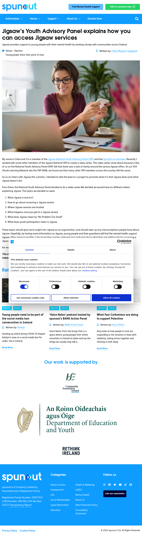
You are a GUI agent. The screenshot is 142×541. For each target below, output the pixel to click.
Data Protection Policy (86, 505)
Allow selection (70, 298)
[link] (22, 477)
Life (52, 495)
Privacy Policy (9, 531)
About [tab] (113, 249)
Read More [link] (7, 348)
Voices (33, 19)
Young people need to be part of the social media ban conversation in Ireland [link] (22, 319)
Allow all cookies (111, 298)
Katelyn (21, 328)
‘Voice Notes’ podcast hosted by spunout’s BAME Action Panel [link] (69, 317)
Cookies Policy (27, 531)
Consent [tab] (29, 249)
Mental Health (82, 495)
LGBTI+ (78, 490)
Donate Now (95, 19)
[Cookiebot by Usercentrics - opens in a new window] (119, 242)
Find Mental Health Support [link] (86, 7)
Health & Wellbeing (85, 485)
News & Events (58, 485)
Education (55, 510)
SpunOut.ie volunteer (114, 159)
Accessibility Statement (81, 512)
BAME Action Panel (74, 325)
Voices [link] (17, 308)
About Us (72, 19)
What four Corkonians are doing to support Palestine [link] (117, 317)
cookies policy (89, 270)
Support (52, 19)
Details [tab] (71, 249)
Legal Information (60, 505)
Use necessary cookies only (30, 298)
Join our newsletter (115, 494)
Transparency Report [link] (21, 505)
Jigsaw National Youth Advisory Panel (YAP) (71, 159)
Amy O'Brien (118, 325)
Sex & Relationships (60, 500)
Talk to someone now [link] (120, 7)
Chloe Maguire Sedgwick (124, 51)
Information (13, 19)
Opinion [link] (7, 308)
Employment (57, 490)
